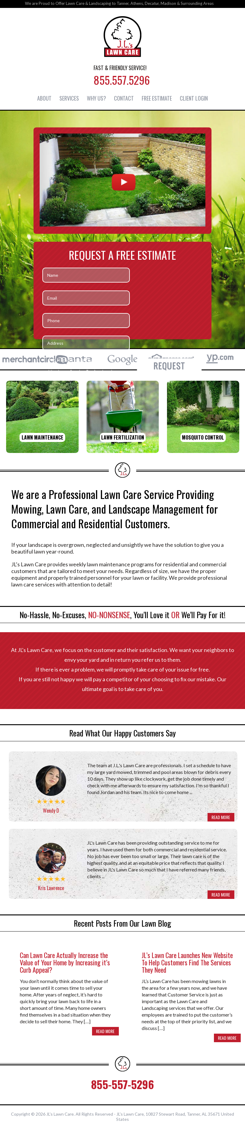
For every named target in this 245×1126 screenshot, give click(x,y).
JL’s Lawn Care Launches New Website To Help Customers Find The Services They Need (187, 960)
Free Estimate (157, 98)
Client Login (194, 98)
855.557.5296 (122, 80)
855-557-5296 (122, 1082)
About (44, 98)
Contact (124, 98)
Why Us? (96, 98)
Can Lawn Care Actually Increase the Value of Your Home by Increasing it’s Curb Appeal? (65, 960)
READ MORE (220, 817)
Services (69, 98)
